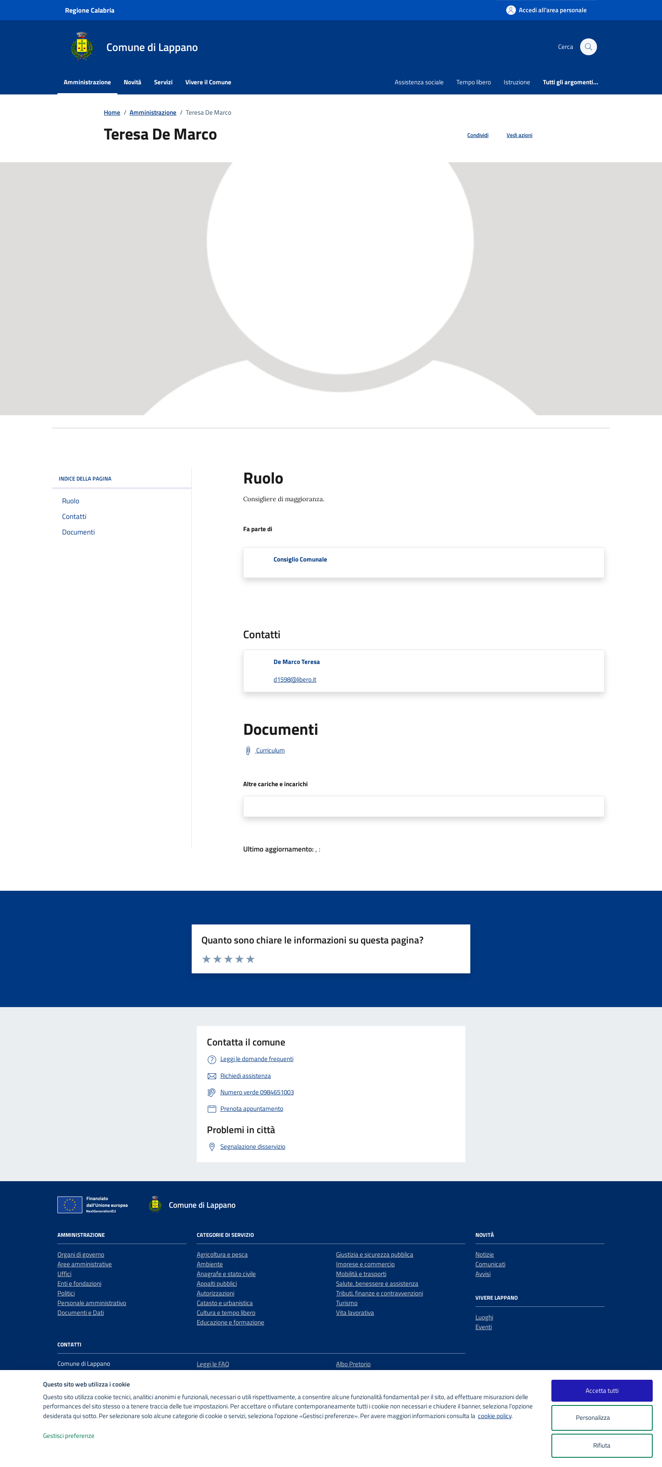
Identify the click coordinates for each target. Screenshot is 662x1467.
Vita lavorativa (355, 1312)
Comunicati (490, 1264)
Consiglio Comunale (300, 559)
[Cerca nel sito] (588, 46)
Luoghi (484, 1317)
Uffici (64, 1274)
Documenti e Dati (80, 1312)
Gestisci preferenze (77, 1436)
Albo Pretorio (353, 1364)
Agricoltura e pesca (222, 1254)
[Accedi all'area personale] (546, 10)
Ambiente (210, 1264)
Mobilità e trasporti (361, 1274)
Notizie (484, 1254)
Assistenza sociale (419, 82)
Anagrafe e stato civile (226, 1274)
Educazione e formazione (230, 1322)
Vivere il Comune (208, 82)
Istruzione (517, 82)
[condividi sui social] (471, 135)
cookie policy (494, 1416)
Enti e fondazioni (79, 1283)
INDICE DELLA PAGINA (122, 478)
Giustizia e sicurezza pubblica (374, 1254)
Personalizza (602, 1418)
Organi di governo (80, 1254)
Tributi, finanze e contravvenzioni (379, 1293)
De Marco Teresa (297, 661)
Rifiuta (601, 1445)
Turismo (347, 1303)
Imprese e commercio (365, 1264)
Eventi (483, 1327)
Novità (132, 82)
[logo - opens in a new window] (21, 1452)
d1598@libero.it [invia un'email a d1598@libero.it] (295, 679)
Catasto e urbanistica (225, 1303)
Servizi (163, 82)
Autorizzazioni (215, 1293)
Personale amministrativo (91, 1303)
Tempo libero (473, 82)
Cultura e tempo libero (226, 1312)
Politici (66, 1293)
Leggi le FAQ (213, 1364)
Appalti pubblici (217, 1283)
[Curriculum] (264, 751)
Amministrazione (87, 82)
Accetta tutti (602, 1390)
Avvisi (483, 1274)
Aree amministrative (84, 1264)
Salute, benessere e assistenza (377, 1283)
